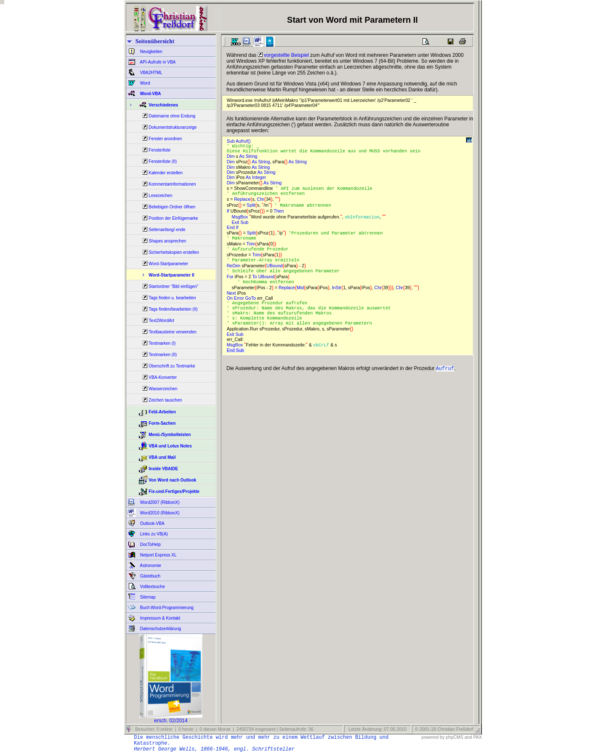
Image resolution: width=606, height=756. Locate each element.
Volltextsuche (152, 586)
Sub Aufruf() (240, 141)
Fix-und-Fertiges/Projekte (174, 491)
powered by (433, 737)
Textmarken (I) (162, 343)
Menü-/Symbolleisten (170, 434)
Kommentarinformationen (172, 184)
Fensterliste (159, 150)
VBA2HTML (150, 72)
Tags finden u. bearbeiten (172, 297)
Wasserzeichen (163, 388)
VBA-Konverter (163, 377)
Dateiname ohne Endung (172, 116)
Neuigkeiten (150, 51)
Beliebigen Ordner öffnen (172, 207)
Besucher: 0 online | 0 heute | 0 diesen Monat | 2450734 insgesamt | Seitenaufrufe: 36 (223, 729)
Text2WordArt (161, 320)
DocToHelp (150, 544)
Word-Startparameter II (171, 275)
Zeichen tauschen (165, 400)
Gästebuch (149, 576)
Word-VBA (150, 93)
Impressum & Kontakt (159, 618)
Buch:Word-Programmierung (166, 607)
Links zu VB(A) (153, 534)
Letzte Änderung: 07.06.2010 (376, 729)
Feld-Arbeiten (162, 412)
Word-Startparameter (168, 263)
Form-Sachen (162, 423)
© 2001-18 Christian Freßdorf (444, 729)
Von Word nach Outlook (172, 480)
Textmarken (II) (163, 354)
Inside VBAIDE (163, 468)
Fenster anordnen (165, 138)
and (468, 737)
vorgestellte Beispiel (283, 55)
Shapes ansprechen (167, 241)
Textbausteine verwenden (172, 332)
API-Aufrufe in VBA (157, 62)
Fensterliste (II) (163, 161)
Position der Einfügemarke (173, 218)
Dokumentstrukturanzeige (173, 127)
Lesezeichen (160, 195)
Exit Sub (239, 225)
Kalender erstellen (166, 172)
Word (144, 83)
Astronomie (150, 565)
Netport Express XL (157, 555)
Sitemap (147, 597)
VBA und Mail (162, 457)
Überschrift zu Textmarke (172, 366)
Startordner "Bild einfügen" (173, 286)
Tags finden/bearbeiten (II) (173, 309)
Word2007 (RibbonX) (159, 502)
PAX (477, 737)
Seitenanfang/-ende (167, 229)
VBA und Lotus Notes (170, 446)
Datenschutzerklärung (160, 628)
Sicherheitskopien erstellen (174, 252)
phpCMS (454, 737)
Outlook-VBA (152, 523)
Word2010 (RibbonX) (159, 513)
